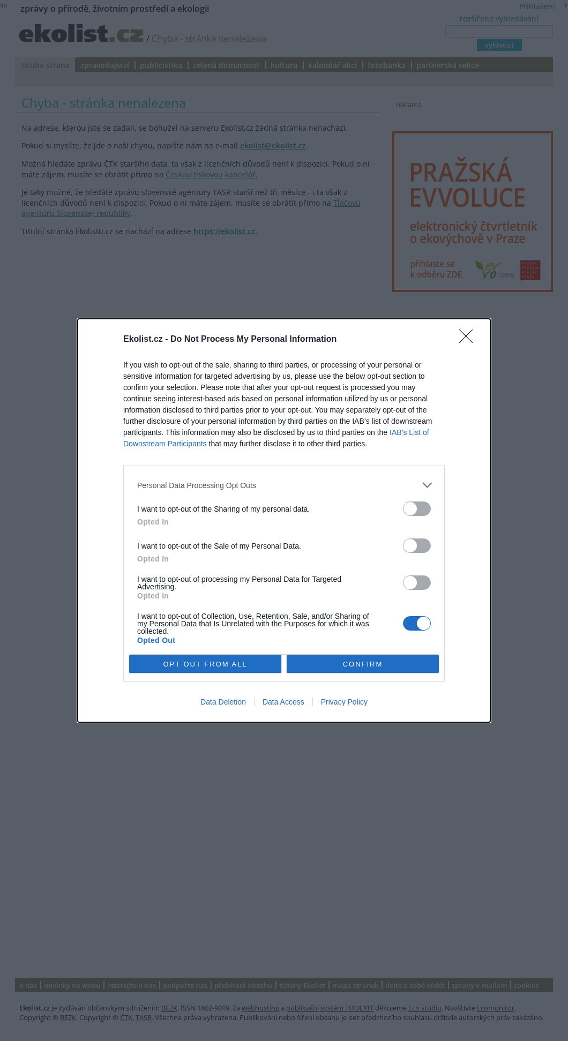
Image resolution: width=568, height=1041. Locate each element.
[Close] (469, 339)
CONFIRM (363, 664)
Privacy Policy (344, 702)
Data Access (283, 702)
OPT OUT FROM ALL (205, 664)
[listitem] (284, 485)
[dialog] (284, 520)
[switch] (417, 508)
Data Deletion (223, 702)
